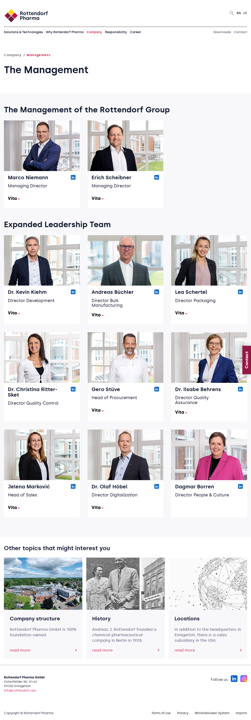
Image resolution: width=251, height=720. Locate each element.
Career (135, 32)
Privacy (182, 713)
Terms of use (161, 713)
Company (94, 32)
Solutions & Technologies (23, 32)
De (245, 13)
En (239, 13)
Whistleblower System (212, 713)
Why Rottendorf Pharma (65, 32)
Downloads (222, 32)
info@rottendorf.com (20, 690)
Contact (240, 32)
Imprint (241, 713)
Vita (12, 198)
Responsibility (116, 32)
